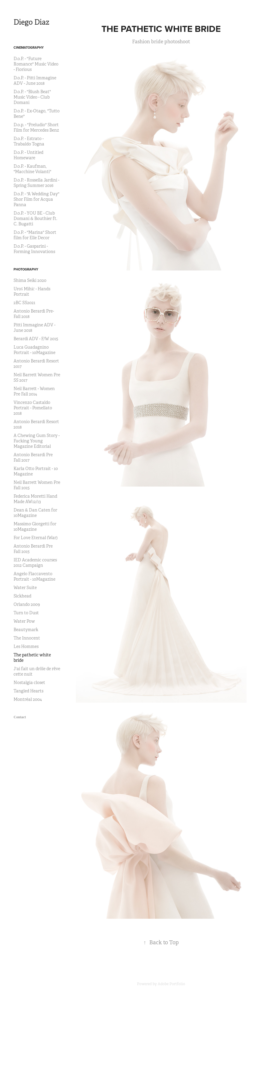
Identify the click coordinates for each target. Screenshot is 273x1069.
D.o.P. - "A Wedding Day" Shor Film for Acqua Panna (36, 199)
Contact (20, 717)
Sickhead (22, 596)
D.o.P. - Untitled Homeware (28, 155)
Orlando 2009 (27, 604)
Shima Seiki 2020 (30, 280)
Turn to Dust (26, 612)
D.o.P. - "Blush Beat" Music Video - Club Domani (32, 97)
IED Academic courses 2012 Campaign (35, 562)
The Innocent (27, 638)
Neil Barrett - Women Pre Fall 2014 (34, 391)
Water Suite (25, 587)
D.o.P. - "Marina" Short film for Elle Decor (35, 235)
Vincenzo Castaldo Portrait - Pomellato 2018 (33, 408)
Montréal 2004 (28, 699)
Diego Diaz (31, 22)
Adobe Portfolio (171, 984)
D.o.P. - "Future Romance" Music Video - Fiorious (36, 64)
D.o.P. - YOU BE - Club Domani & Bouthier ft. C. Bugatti (35, 218)
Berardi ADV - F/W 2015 (36, 338)
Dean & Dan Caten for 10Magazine (35, 512)
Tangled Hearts (28, 691)
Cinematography (29, 47)
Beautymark (26, 629)
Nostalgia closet (29, 682)
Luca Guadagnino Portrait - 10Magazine (34, 349)
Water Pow (24, 621)
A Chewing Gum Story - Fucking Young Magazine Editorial (37, 441)
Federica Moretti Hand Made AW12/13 (35, 498)
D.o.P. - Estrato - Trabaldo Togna (29, 141)
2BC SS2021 (24, 302)
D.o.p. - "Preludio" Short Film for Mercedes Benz (36, 127)
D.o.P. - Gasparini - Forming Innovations (34, 248)
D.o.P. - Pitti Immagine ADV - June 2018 (35, 80)
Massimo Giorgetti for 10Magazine (35, 526)
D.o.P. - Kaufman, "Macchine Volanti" (32, 168)
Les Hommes (26, 646)
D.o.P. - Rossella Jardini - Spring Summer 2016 (36, 182)
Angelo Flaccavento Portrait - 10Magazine (34, 576)
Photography (26, 269)
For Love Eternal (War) (35, 537)
